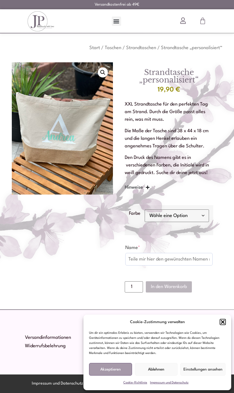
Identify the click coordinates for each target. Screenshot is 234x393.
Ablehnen (156, 369)
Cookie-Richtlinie (135, 382)
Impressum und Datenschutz (169, 382)
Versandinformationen (48, 337)
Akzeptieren (110, 369)
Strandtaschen (141, 47)
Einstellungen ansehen (202, 369)
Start (94, 47)
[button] (223, 322)
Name (132, 247)
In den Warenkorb (169, 286)
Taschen (113, 47)
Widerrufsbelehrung (45, 346)
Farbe (134, 213)
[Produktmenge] (134, 287)
